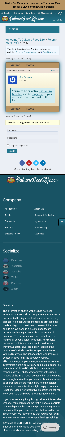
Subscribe (39, 233)
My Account (40, 221)
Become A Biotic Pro (44, 215)
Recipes (9, 227)
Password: (12, 138)
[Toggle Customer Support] (50, 427)
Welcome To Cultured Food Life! (25, 39)
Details (50, 6)
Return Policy (40, 227)
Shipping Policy (12, 233)
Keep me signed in (18, 145)
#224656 (54, 70)
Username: (12, 130)
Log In (12, 151)
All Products (11, 208)
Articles (8, 215)
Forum (52, 39)
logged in (37, 94)
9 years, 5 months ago (26, 52)
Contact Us (10, 221)
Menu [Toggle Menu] (57, 20)
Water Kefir (12, 42)
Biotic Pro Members (16, 3)
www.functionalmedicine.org (40, 393)
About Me (39, 209)
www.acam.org (11, 393)
